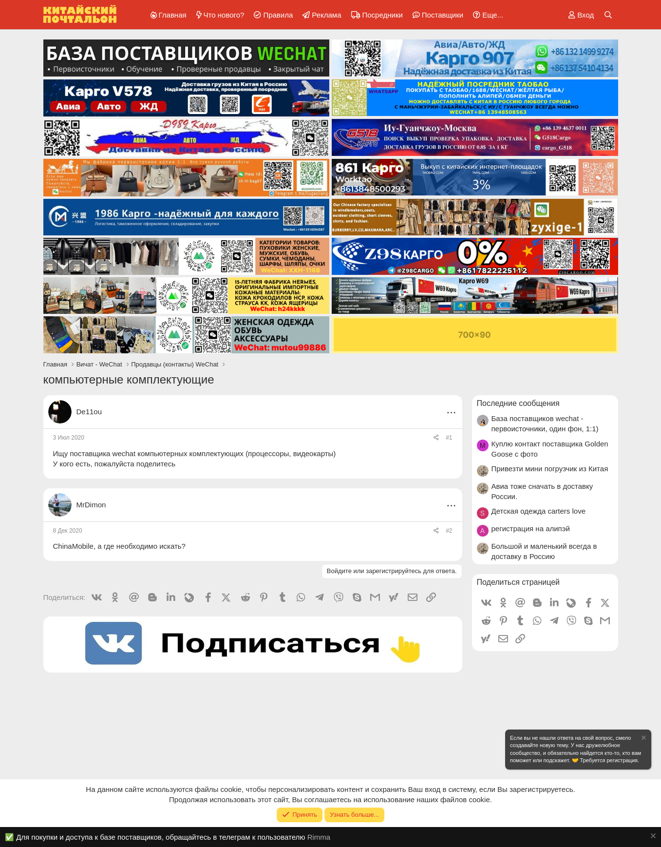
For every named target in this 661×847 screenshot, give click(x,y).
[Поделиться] (436, 437)
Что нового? (224, 15)
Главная (173, 15)
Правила (278, 15)
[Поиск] (608, 15)
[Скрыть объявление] (643, 739)
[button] (486, 15)
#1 (449, 437)
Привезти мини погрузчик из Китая (549, 468)
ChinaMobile (73, 546)
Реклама (326, 15)
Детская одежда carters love (538, 511)
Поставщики (442, 15)
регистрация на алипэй (530, 528)
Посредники (382, 15)
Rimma (319, 837)
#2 (449, 530)
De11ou (89, 411)
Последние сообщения (518, 403)
